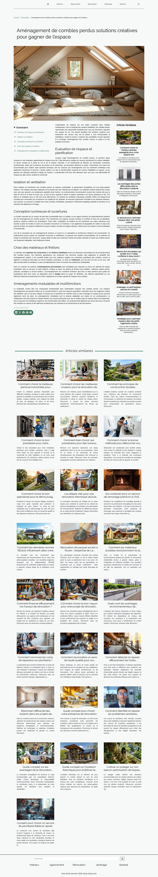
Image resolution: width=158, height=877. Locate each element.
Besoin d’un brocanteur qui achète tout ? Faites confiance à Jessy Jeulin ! (129, 253)
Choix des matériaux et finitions (28, 146)
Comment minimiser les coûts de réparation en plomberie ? (35, 659)
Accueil (16, 17)
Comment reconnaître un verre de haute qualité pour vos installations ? (79, 660)
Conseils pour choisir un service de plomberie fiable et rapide (35, 824)
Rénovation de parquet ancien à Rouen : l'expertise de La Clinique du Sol (79, 550)
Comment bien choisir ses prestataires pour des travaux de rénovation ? (79, 443)
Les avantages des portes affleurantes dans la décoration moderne (128, 186)
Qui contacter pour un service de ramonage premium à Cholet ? (122, 496)
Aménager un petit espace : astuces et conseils (129, 288)
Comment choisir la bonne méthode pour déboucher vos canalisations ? (122, 443)
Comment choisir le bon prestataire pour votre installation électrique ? (35, 443)
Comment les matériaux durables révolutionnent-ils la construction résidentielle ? (122, 550)
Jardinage (108, 4)
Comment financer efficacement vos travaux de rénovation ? (35, 605)
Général (123, 4)
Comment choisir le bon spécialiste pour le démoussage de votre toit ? (35, 496)
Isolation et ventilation (25, 137)
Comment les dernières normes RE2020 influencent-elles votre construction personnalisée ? (35, 550)
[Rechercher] (76, 859)
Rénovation (92, 4)
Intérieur (60, 4)
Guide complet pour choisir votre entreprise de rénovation (79, 712)
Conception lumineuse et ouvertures (30, 141)
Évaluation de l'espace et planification (30, 132)
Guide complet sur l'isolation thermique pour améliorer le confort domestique (79, 769)
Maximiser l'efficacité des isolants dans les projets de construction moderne (35, 713)
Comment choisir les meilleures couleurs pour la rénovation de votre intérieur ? (79, 387)
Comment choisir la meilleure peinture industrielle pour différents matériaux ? (35, 387)
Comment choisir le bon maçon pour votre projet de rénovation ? (79, 606)
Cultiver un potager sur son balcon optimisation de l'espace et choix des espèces (122, 769)
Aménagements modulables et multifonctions (33, 151)
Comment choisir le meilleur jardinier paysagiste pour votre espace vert (129, 151)
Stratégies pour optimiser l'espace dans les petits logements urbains (128, 321)
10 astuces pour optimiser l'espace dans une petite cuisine (129, 220)
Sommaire (22, 127)
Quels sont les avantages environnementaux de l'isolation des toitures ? (122, 606)
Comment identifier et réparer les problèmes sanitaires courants (122, 713)
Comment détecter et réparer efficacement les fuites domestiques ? (122, 660)
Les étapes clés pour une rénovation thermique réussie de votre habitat (79, 496)
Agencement (75, 4)
